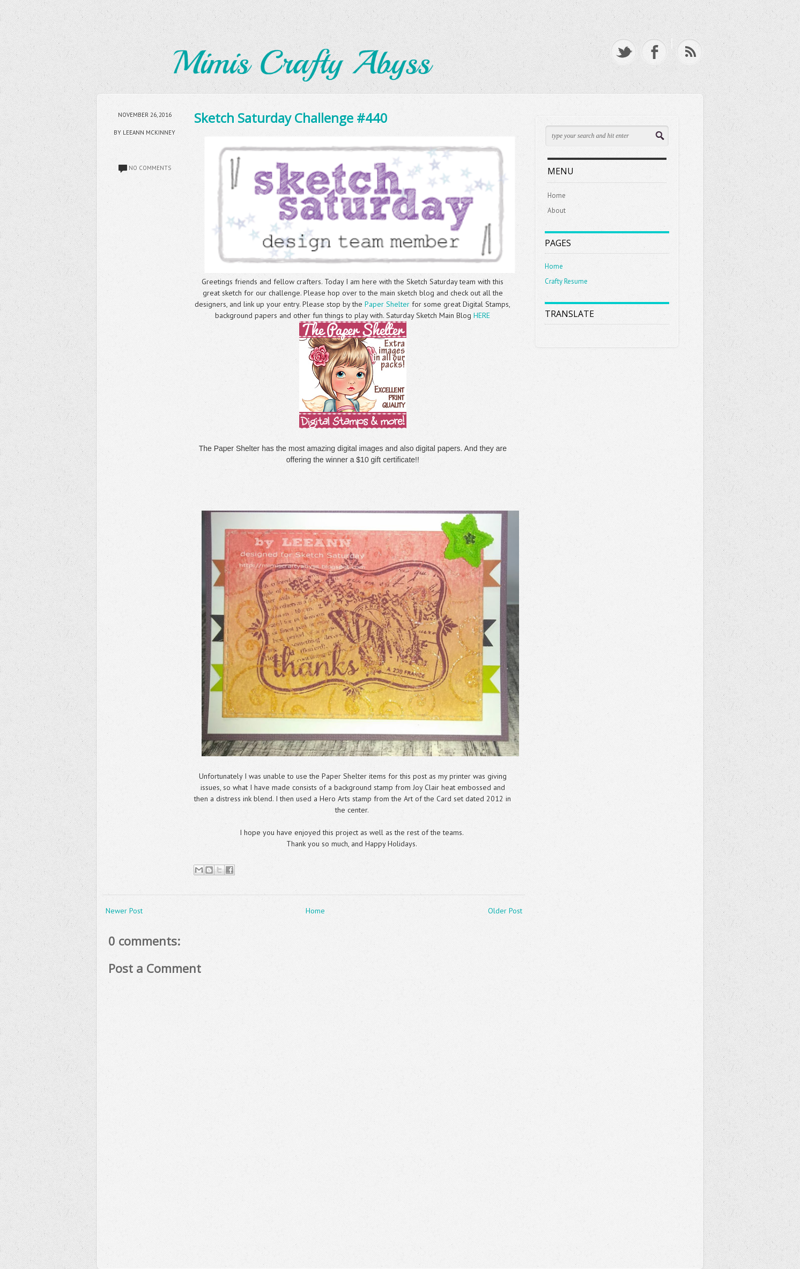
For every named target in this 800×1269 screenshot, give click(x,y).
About (556, 210)
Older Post (505, 911)
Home (315, 911)
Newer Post (124, 911)
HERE (481, 315)
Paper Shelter (388, 304)
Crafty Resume (566, 281)
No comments (150, 168)
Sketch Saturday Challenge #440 (291, 118)
